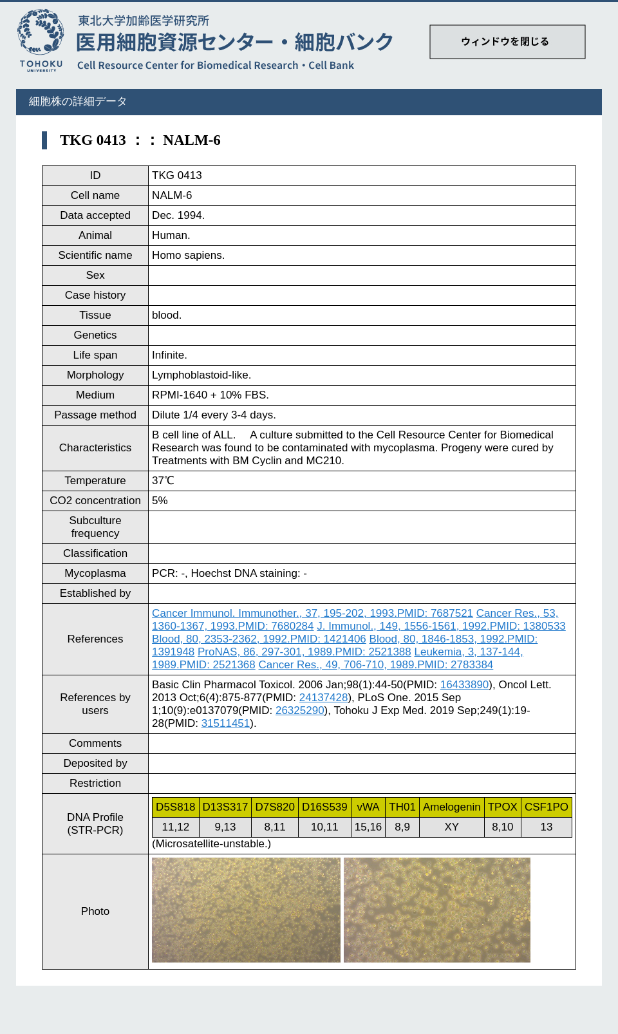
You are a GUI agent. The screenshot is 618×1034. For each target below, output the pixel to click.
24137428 (323, 697)
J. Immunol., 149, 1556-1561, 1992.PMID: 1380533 (441, 626)
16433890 (464, 685)
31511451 (225, 723)
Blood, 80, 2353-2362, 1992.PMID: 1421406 (259, 639)
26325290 (300, 710)
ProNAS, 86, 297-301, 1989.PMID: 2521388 (304, 652)
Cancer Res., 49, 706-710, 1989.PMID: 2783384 (376, 665)
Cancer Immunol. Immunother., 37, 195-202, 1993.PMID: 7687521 (312, 613)
